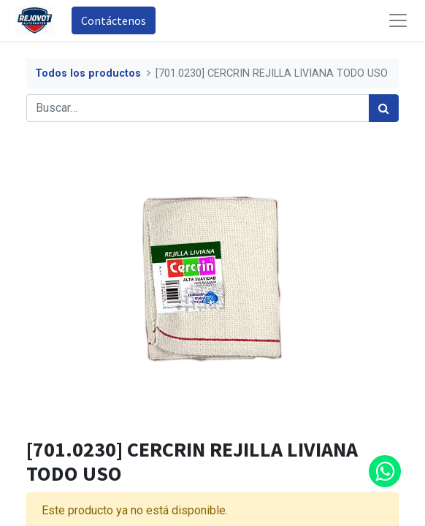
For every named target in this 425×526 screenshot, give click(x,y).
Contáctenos (113, 20)
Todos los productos (88, 73)
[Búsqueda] (384, 108)
